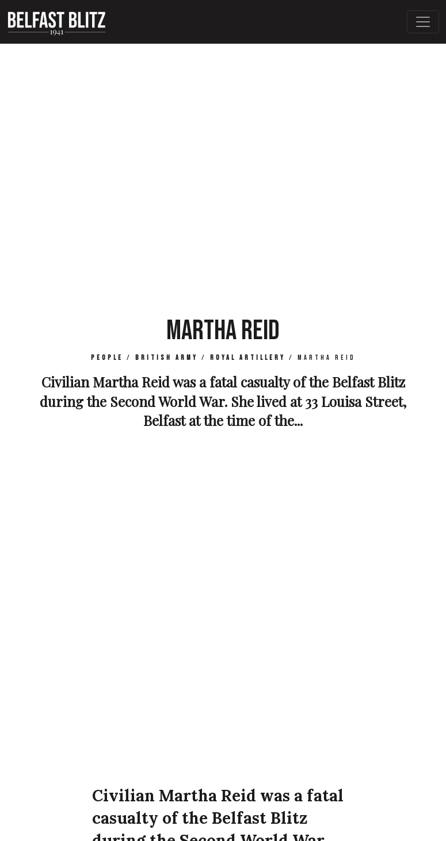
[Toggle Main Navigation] (423, 21)
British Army (166, 358)
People (107, 358)
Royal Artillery (247, 358)
